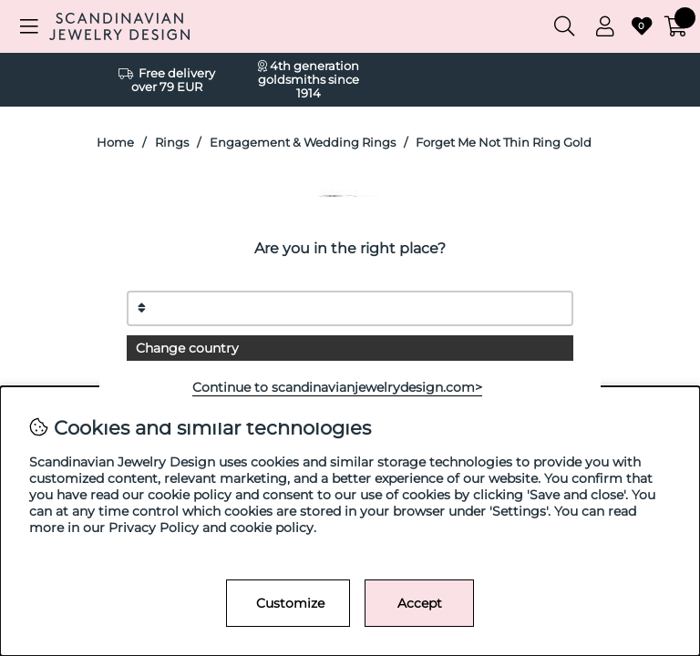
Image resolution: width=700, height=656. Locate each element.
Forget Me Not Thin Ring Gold (504, 142)
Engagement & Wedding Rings (303, 142)
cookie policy (272, 527)
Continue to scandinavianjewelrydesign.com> (337, 387)
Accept (419, 603)
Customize (290, 603)
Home (115, 142)
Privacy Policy (153, 527)
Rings (172, 142)
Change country (187, 348)
